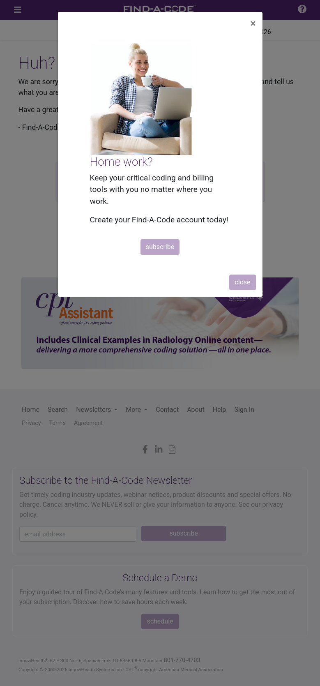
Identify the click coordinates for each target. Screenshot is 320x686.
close (242, 282)
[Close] (253, 23)
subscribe (160, 247)
